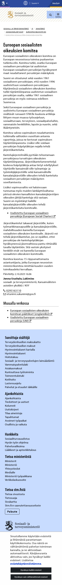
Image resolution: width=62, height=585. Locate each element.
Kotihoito (10, 379)
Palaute (12, 511)
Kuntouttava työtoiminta (19, 372)
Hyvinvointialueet (15, 353)
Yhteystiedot (13, 468)
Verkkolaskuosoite (16, 479)
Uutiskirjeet (12, 409)
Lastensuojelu (13, 383)
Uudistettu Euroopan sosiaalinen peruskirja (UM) (29, 319)
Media (56, 3)
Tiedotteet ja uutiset (17, 401)
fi (32, 28)
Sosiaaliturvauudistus (17, 438)
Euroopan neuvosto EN (36, 32)
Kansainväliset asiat (14, 32)
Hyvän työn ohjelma (16, 442)
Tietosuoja (11, 498)
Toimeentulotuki (15, 375)
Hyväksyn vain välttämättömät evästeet (31, 577)
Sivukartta (11, 501)
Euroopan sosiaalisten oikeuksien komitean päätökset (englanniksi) (31, 312)
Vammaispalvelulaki (17, 364)
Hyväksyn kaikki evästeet (31, 570)
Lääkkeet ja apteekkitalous (20, 449)
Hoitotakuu (12, 357)
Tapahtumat (12, 417)
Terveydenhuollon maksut (20, 345)
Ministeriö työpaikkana (18, 476)
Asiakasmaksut (13, 368)
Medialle (10, 472)
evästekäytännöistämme (25, 563)
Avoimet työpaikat (16, 420)
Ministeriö (40, 28)
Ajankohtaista (13, 398)
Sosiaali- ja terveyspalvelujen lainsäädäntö (30, 360)
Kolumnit (10, 405)
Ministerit (11, 461)
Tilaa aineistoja (13, 413)
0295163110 (13, 290)
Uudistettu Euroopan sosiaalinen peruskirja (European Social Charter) (33, 214)
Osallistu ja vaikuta (16, 424)
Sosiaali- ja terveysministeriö (16, 28)
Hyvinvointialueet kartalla (20, 349)
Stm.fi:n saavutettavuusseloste (23, 505)
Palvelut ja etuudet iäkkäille (21, 387)
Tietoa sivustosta (15, 494)
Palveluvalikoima (14, 446)
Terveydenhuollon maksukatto (23, 342)
